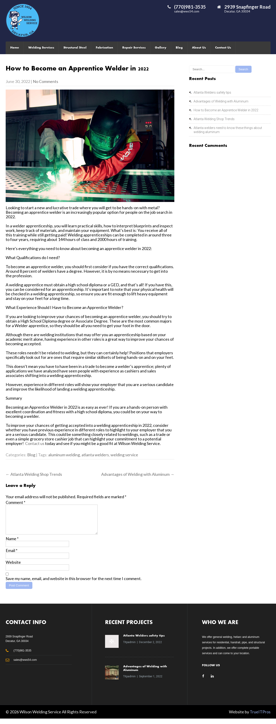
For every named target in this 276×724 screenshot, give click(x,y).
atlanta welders (95, 454)
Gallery (160, 47)
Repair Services (134, 47)
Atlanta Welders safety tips (212, 92)
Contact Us (223, 47)
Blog (179, 47)
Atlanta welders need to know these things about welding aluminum (228, 130)
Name (12, 544)
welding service (124, 454)
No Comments (45, 81)
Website (13, 567)
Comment (15, 502)
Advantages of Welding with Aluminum (137, 474)
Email (11, 556)
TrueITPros (260, 717)
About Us (199, 47)
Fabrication (104, 47)
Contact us (34, 443)
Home (14, 47)
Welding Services (41, 47)
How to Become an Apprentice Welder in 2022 (226, 110)
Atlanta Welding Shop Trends (34, 474)
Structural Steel (74, 47)
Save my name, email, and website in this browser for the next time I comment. (74, 584)
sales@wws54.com (186, 11)
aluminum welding (64, 454)
